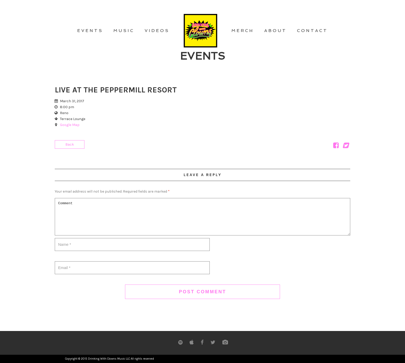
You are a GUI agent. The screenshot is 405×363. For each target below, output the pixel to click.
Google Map (70, 125)
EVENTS (90, 30)
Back (69, 144)
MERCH (242, 30)
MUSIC (123, 30)
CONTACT (312, 30)
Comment (202, 216)
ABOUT (275, 30)
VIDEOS (157, 30)
